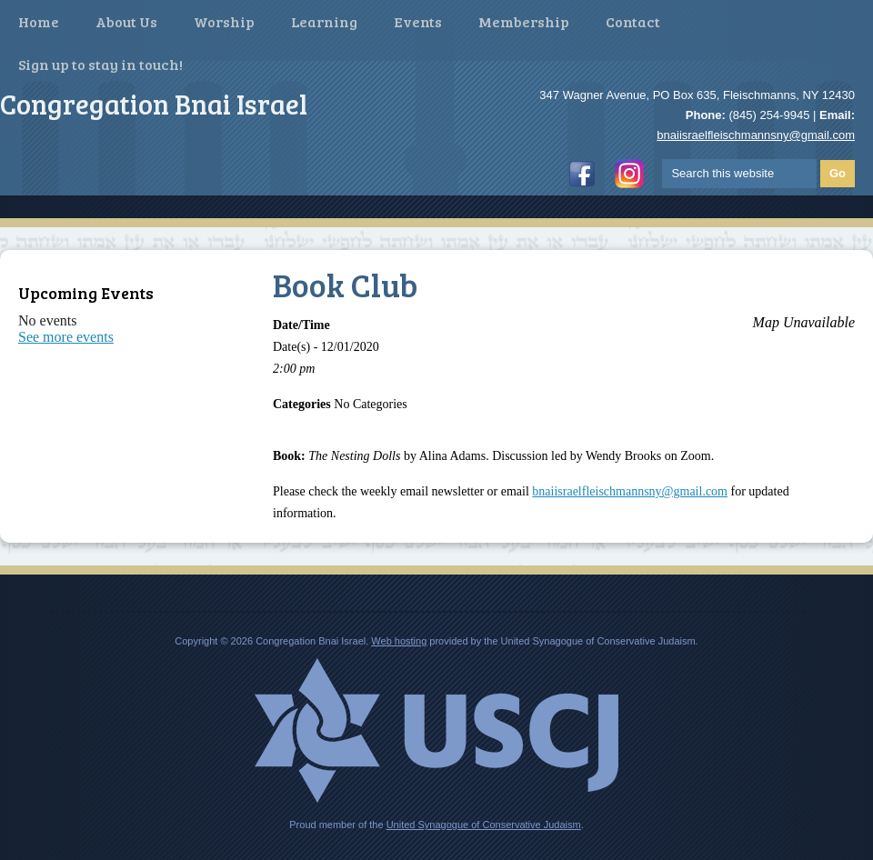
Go (837, 173)
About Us (126, 21)
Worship (224, 21)
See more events (66, 337)
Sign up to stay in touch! (100, 64)
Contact (633, 21)
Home (38, 21)
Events (418, 21)
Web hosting (398, 640)
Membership (523, 21)
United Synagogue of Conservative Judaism (483, 824)
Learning (324, 21)
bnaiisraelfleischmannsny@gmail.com (756, 135)
